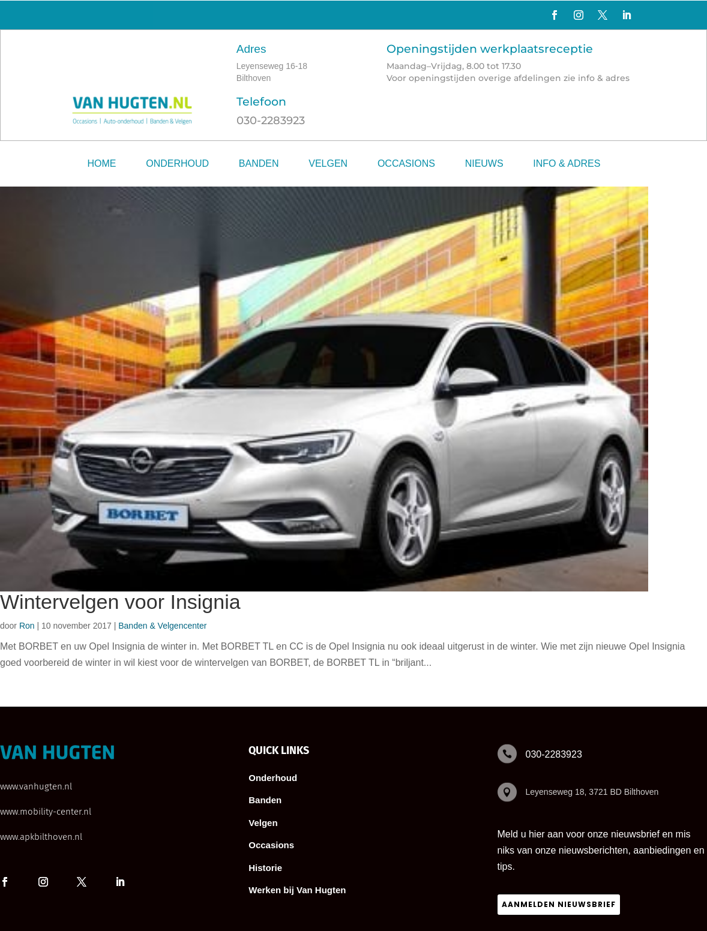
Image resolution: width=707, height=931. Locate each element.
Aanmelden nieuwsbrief (559, 904)
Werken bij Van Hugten (297, 890)
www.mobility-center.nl (45, 811)
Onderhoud (177, 163)
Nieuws (484, 163)
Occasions (406, 163)
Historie (265, 868)
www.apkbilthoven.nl (41, 836)
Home (102, 163)
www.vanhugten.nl (36, 786)
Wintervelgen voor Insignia (120, 601)
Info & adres (566, 163)
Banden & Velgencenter (162, 625)
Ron (27, 625)
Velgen (327, 163)
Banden (259, 163)
